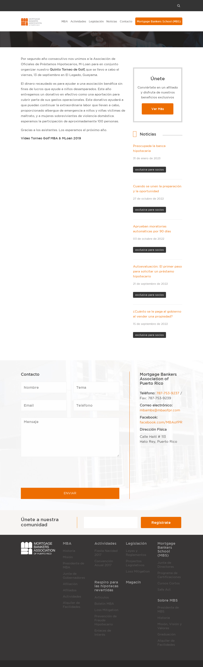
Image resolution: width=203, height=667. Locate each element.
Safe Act (164, 589)
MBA (64, 21)
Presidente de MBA (73, 565)
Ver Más (157, 109)
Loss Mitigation (138, 571)
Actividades (78, 21)
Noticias (111, 21)
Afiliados (69, 590)
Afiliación (70, 584)
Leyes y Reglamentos (136, 553)
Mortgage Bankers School (159, 21)
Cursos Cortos (168, 583)
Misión (68, 557)
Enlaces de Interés (102, 632)
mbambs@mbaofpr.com (160, 410)
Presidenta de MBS (168, 609)
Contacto (126, 21)
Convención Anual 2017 (103, 563)
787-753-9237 (167, 393)
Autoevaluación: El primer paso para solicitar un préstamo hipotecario (157, 271)
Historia (69, 551)
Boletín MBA (104, 603)
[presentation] (55, 472)
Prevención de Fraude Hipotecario (105, 620)
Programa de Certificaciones (169, 575)
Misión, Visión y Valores (169, 626)
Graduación (166, 634)
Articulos (101, 597)
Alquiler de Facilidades (71, 605)
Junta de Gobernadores (74, 575)
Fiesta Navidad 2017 (106, 553)
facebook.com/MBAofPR (161, 422)
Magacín (133, 582)
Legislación (96, 21)
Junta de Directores (165, 564)
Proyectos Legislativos (135, 563)
